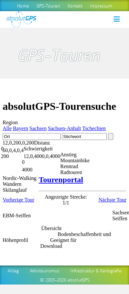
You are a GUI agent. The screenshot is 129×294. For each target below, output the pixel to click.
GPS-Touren (48, 6)
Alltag (13, 270)
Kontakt (75, 6)
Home (23, 6)
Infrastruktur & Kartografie (95, 270)
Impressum (101, 6)
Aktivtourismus (44, 270)
